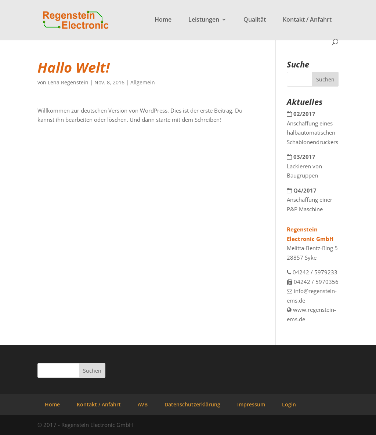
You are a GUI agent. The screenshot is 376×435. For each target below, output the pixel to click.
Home (163, 20)
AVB (143, 404)
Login (289, 404)
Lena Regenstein (68, 82)
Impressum (251, 404)
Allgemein (142, 82)
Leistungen (203, 20)
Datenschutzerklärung (192, 404)
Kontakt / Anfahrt (307, 20)
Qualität (254, 20)
